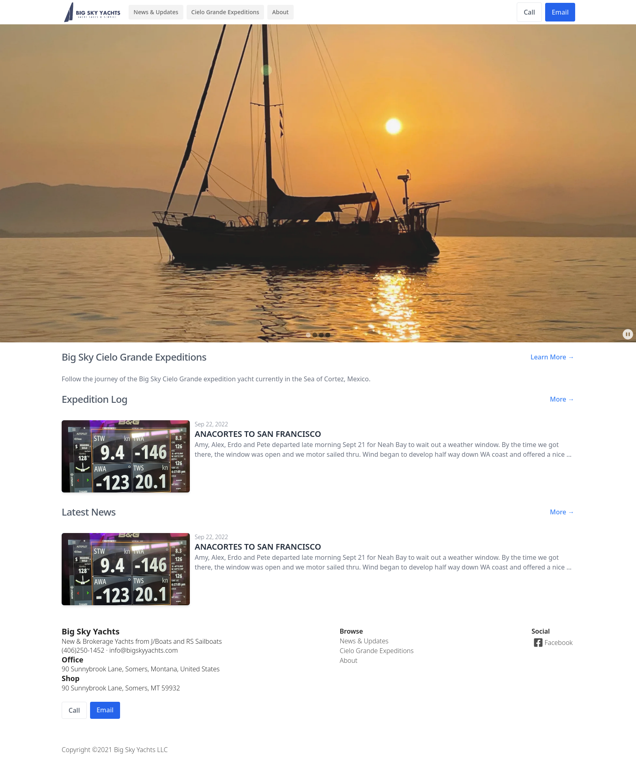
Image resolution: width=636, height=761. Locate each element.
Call (529, 12)
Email (560, 12)
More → (562, 399)
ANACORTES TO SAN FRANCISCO (258, 433)
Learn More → (552, 357)
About (280, 12)
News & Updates (155, 12)
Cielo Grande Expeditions (225, 12)
